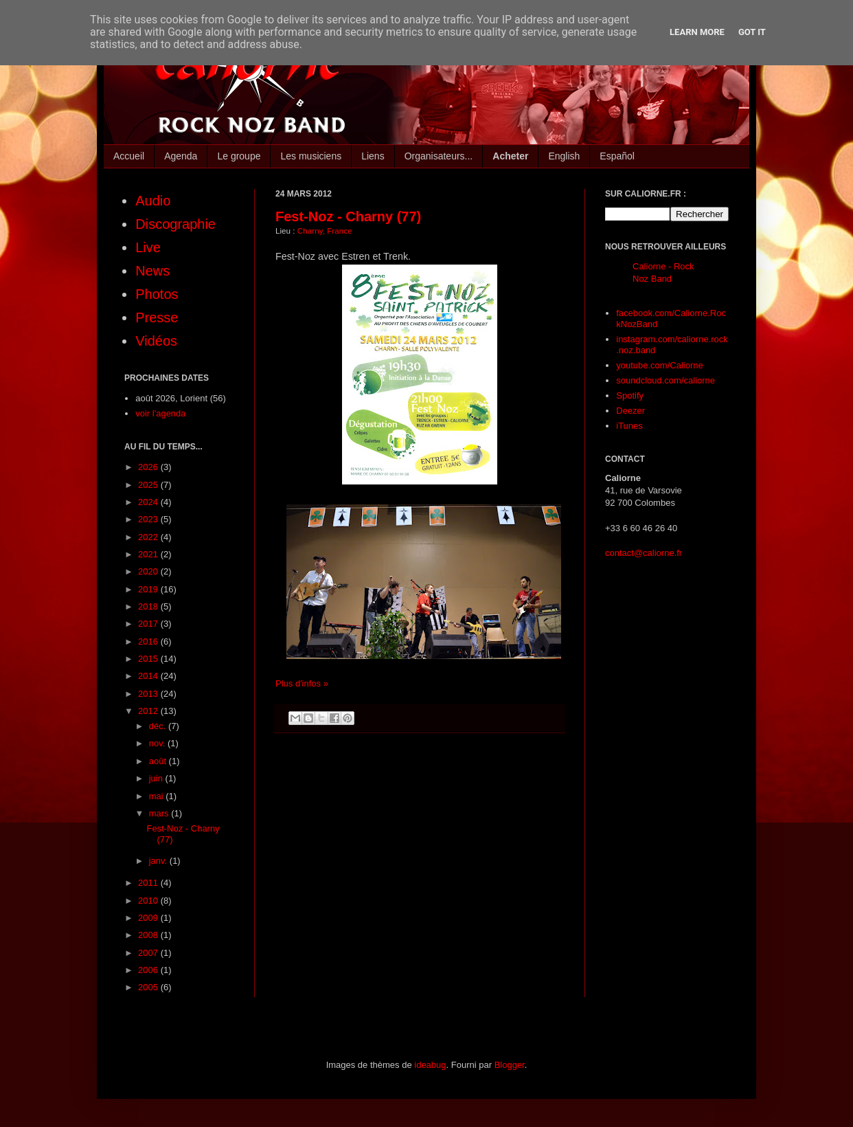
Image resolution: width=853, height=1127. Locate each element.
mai (157, 796)
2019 (149, 589)
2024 (149, 502)
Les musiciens (310, 155)
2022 (149, 537)
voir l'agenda (160, 413)
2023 (149, 519)
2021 (149, 554)
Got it (752, 32)
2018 (149, 606)
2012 (149, 711)
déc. (158, 726)
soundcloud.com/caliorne (665, 380)
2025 (149, 485)
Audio (152, 200)
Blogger (509, 1065)
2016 (149, 641)
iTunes (629, 426)
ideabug (430, 1065)
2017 (149, 623)
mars (160, 813)
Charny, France (324, 230)
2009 (149, 918)
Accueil (128, 155)
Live (148, 247)
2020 (149, 571)
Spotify (630, 395)
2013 (149, 694)
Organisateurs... (439, 155)
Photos (156, 294)
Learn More (697, 32)
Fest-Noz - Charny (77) (348, 216)
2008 (149, 935)
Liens (372, 155)
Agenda (180, 155)
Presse (156, 317)
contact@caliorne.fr (643, 553)
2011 (149, 883)
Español (617, 155)
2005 (149, 987)
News (152, 270)
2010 (149, 900)
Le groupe (238, 155)
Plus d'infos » (301, 683)
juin (157, 778)
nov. (158, 743)
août (159, 761)
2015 (149, 659)
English (564, 155)
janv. (159, 861)
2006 (149, 970)
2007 (149, 953)
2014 (149, 676)
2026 (149, 467)
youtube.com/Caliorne (659, 365)
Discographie (175, 224)
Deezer (630, 410)
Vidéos (156, 340)
